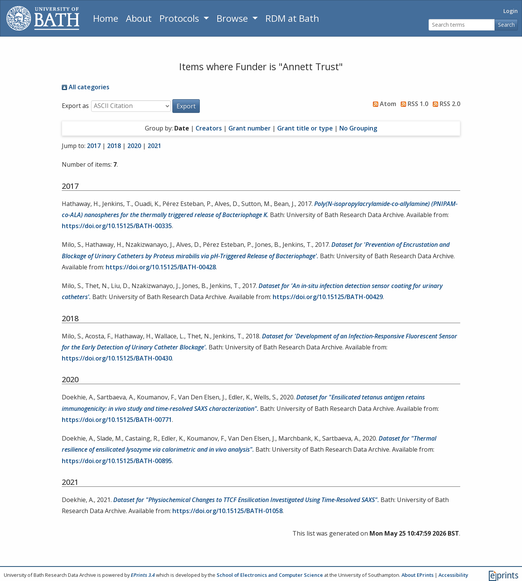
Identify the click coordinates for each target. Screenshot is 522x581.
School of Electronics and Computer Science (270, 574)
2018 (114, 146)
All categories (85, 87)
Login (510, 10)
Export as (75, 105)
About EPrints (418, 574)
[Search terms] (462, 25)
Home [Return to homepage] (105, 18)
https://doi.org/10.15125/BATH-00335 (117, 226)
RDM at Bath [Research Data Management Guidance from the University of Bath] (292, 18)
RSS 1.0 (413, 104)
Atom (383, 104)
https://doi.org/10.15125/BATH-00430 (117, 358)
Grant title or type (305, 128)
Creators (209, 128)
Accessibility (453, 574)
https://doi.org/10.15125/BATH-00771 (117, 419)
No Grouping (358, 128)
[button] (186, 106)
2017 (94, 146)
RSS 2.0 (445, 104)
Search (506, 24)
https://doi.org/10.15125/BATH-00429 (328, 297)
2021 (154, 146)
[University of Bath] (42, 18)
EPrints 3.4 (143, 574)
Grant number (249, 128)
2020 (134, 146)
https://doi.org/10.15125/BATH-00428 (161, 267)
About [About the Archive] (139, 18)
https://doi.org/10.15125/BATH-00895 (117, 461)
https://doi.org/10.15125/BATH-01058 (227, 511)
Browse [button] (233, 18)
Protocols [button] (180, 18)
